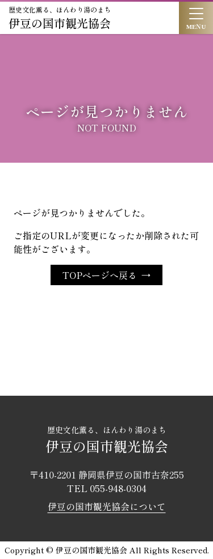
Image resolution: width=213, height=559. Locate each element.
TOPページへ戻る (99, 275)
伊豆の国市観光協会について (107, 506)
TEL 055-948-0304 (107, 488)
